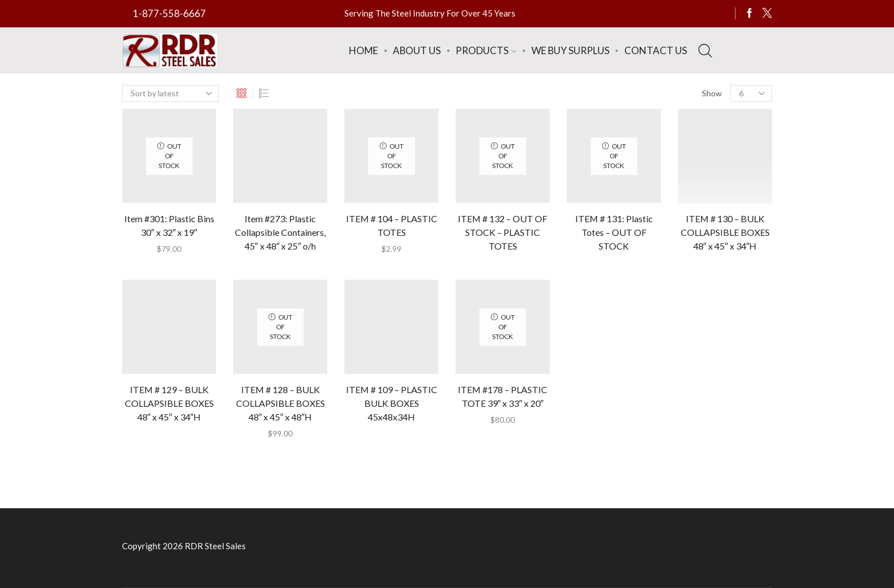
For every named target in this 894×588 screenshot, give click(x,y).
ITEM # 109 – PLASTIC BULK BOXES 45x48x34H (391, 403)
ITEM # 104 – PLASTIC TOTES (391, 225)
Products (486, 50)
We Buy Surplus (570, 50)
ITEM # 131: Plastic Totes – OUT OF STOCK (614, 232)
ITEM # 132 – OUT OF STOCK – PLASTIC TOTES (502, 232)
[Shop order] (170, 93)
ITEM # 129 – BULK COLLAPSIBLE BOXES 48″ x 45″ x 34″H (169, 403)
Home (363, 50)
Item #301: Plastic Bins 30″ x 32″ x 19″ (169, 225)
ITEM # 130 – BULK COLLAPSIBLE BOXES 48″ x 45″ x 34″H (725, 232)
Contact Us (655, 50)
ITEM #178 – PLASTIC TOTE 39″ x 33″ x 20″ (502, 396)
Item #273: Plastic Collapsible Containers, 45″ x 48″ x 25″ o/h (280, 232)
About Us (417, 50)
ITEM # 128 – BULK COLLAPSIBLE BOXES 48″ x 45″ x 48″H (280, 403)
